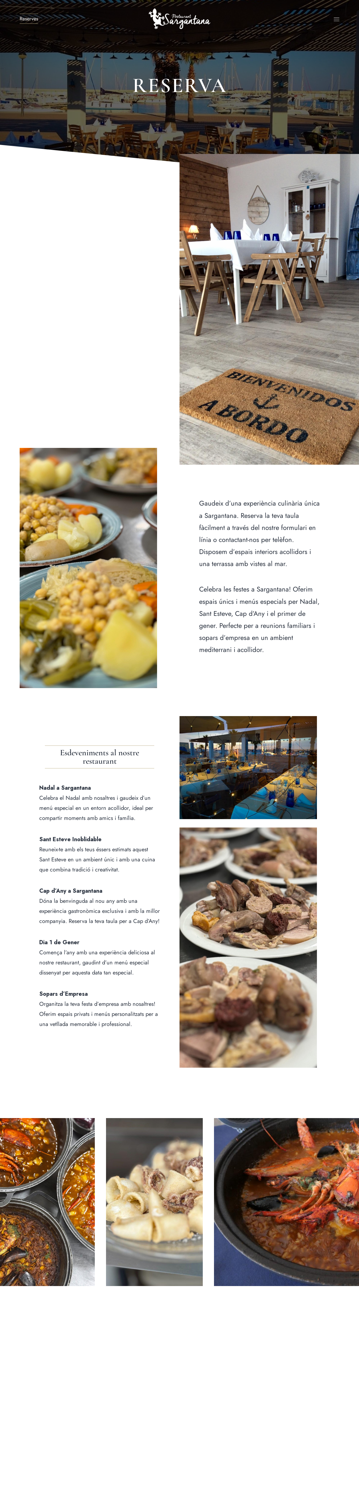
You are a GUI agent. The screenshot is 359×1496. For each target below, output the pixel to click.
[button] (99, 756)
